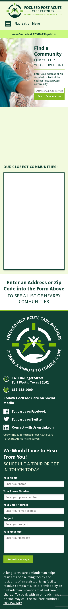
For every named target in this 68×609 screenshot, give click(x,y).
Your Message (12, 531)
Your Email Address (15, 504)
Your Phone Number (16, 491)
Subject (8, 518)
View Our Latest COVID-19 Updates (34, 34)
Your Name (10, 477)
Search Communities (49, 96)
